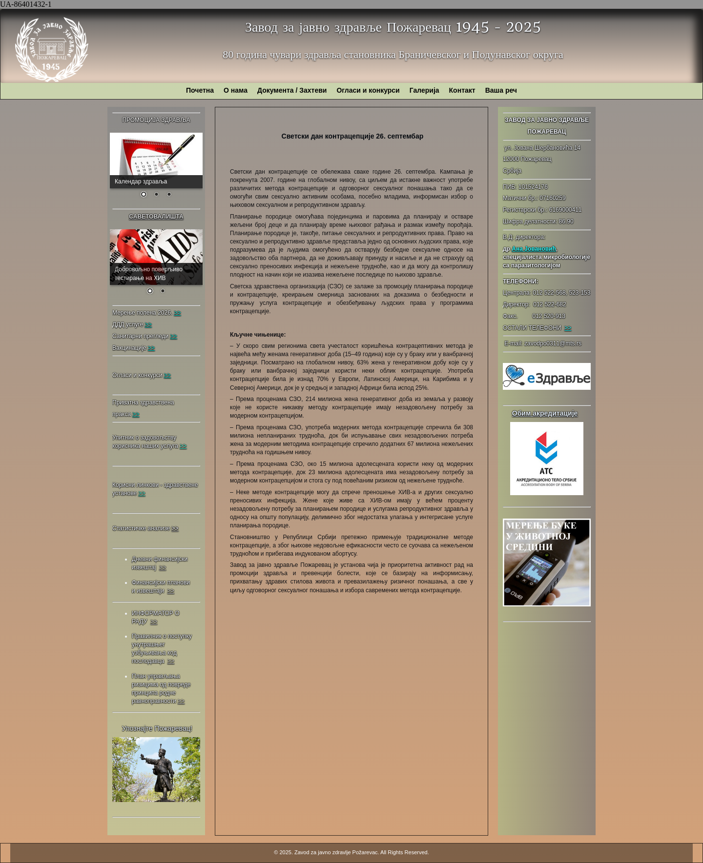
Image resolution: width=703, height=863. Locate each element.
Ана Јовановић (534, 248)
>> (567, 327)
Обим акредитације (545, 413)
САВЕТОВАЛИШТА (156, 216)
